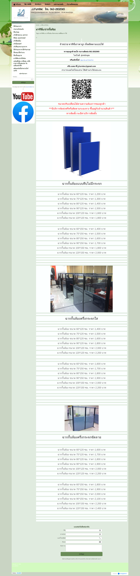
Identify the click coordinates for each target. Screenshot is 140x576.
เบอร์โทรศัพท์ (61, 538)
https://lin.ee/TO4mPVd (86, 60)
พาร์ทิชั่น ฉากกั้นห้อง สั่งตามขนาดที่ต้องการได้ (53, 33)
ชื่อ (64, 530)
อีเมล (63, 542)
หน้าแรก (37, 25)
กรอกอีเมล (15, 76)
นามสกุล (62, 534)
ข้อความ (62, 546)
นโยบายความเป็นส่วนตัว (29, 87)
